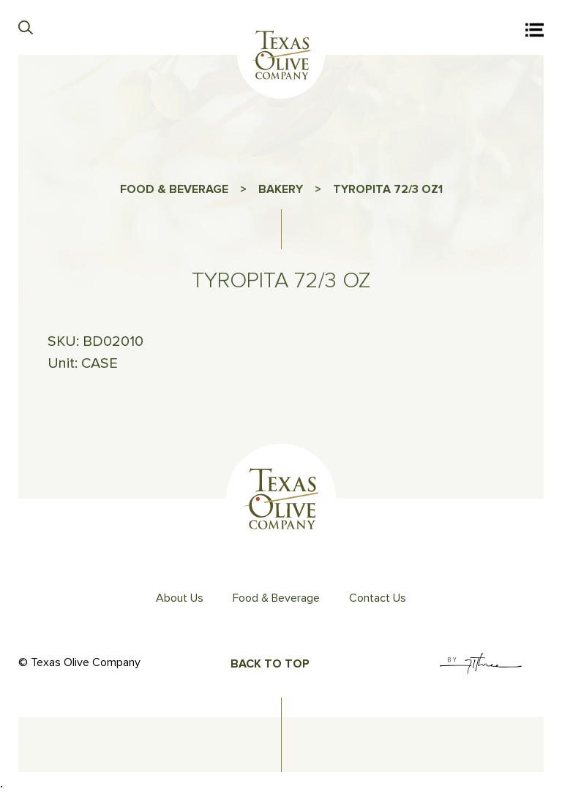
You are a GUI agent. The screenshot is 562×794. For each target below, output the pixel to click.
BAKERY (280, 194)
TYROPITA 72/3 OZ (385, 194)
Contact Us (377, 598)
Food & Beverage (276, 598)
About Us (179, 598)
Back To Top (270, 664)
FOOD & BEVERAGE (174, 194)
